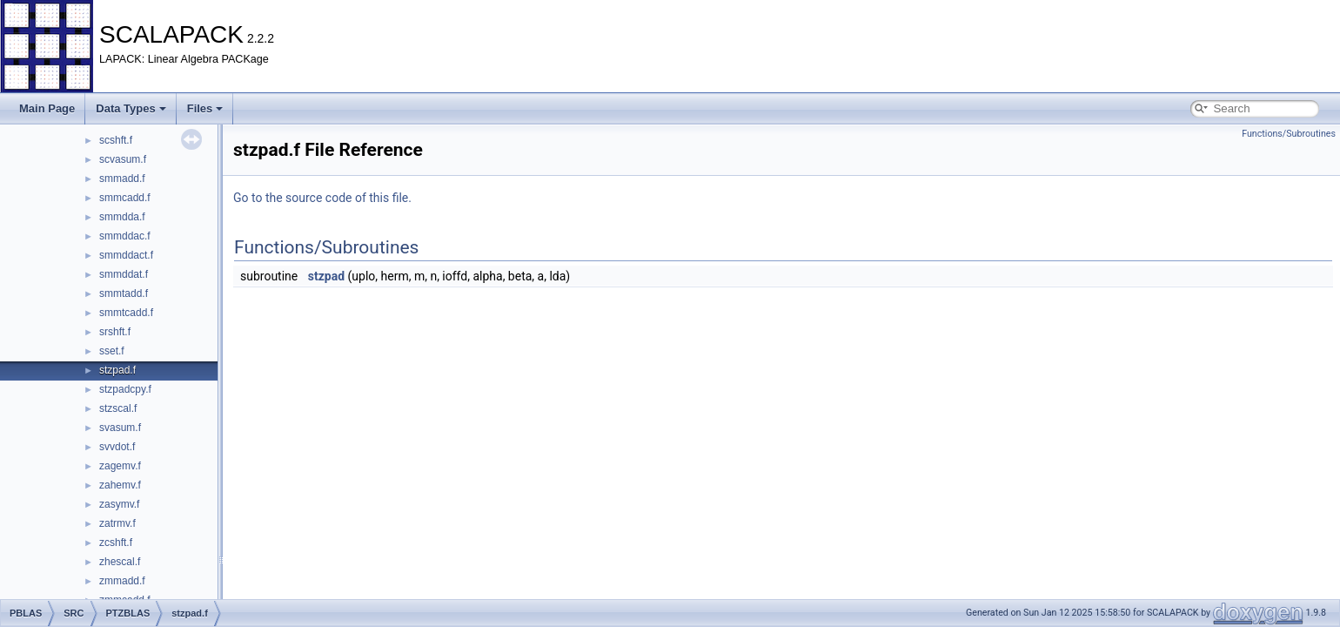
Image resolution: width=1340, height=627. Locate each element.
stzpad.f (117, 370)
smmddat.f (123, 274)
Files (205, 108)
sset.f (111, 351)
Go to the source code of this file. (322, 198)
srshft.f (115, 332)
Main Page (47, 108)
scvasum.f (122, 159)
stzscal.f (118, 408)
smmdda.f (122, 217)
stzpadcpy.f (125, 389)
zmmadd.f (122, 581)
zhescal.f (119, 562)
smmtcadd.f (126, 313)
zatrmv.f (117, 523)
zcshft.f (115, 542)
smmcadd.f (125, 198)
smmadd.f (122, 178)
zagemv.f (120, 466)
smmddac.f (125, 236)
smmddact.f (126, 255)
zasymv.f (119, 504)
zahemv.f (120, 485)
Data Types (130, 108)
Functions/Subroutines (1289, 133)
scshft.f (115, 140)
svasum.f (120, 427)
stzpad (326, 276)
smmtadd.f (123, 293)
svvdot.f (117, 447)
